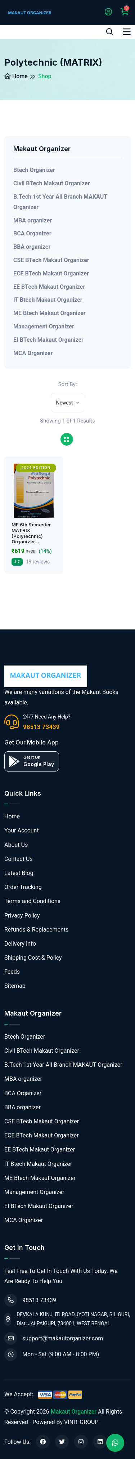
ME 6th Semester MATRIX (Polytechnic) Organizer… (31, 533)
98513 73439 (41, 726)
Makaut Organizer (73, 1411)
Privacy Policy (22, 915)
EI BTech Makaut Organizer (48, 339)
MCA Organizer (33, 353)
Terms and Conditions (32, 901)
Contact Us (18, 858)
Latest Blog (18, 873)
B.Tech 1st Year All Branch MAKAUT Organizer (60, 202)
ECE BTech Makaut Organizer (51, 273)
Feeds (12, 971)
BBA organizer (31, 246)
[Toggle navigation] (127, 32)
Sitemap (15, 985)
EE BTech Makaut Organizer (49, 286)
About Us (16, 844)
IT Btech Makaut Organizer (47, 299)
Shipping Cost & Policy (33, 957)
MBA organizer (32, 220)
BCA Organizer (32, 233)
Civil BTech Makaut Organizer (51, 183)
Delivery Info (20, 943)
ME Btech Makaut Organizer (49, 313)
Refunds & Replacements (36, 929)
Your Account (21, 830)
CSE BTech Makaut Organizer (51, 260)
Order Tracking (23, 887)
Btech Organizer (34, 170)
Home (16, 76)
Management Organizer (43, 326)
